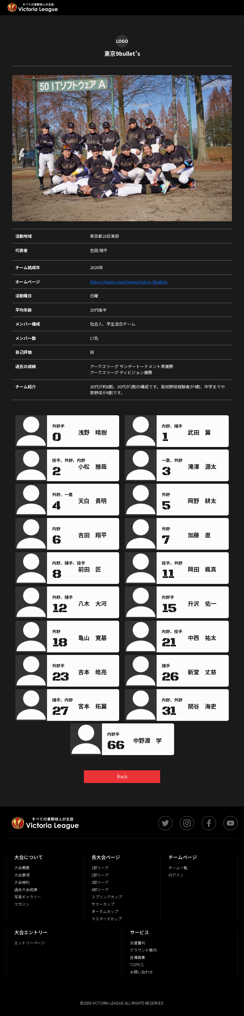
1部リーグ (100, 867)
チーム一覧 (177, 867)
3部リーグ (100, 882)
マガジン (22, 904)
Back (122, 776)
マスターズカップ (107, 918)
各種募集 (137, 957)
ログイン (176, 874)
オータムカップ (105, 911)
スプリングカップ (107, 896)
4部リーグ (100, 889)
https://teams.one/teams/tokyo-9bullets (129, 282)
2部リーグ (100, 874)
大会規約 (22, 882)
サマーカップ (103, 904)
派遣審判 (137, 942)
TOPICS (136, 964)
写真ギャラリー (27, 896)
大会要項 (22, 874)
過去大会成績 (25, 889)
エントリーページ (29, 942)
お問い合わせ (141, 971)
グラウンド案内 (143, 950)
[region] (97, 433)
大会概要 (22, 867)
